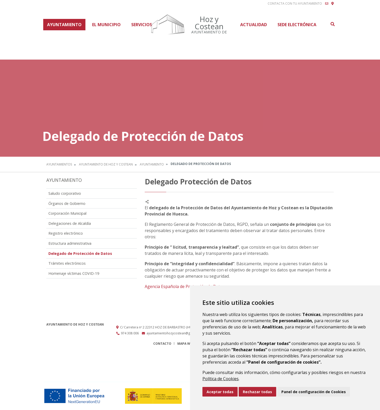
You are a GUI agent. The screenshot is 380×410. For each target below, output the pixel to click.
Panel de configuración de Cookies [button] (313, 391)
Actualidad (253, 24)
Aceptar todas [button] (220, 391)
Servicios (141, 24)
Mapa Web (185, 343)
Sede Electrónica (296, 24)
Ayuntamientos (59, 164)
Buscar (332, 24)
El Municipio (106, 24)
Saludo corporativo (64, 193)
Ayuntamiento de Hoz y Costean (106, 164)
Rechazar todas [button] (257, 391)
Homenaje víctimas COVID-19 (73, 273)
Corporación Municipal (67, 213)
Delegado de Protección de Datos (80, 253)
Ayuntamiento (64, 24)
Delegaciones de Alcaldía (69, 223)
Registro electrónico (65, 233)
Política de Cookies (220, 379)
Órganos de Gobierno (66, 203)
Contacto (162, 343)
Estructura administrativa (69, 243)
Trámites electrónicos (67, 263)
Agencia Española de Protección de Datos (185, 286)
